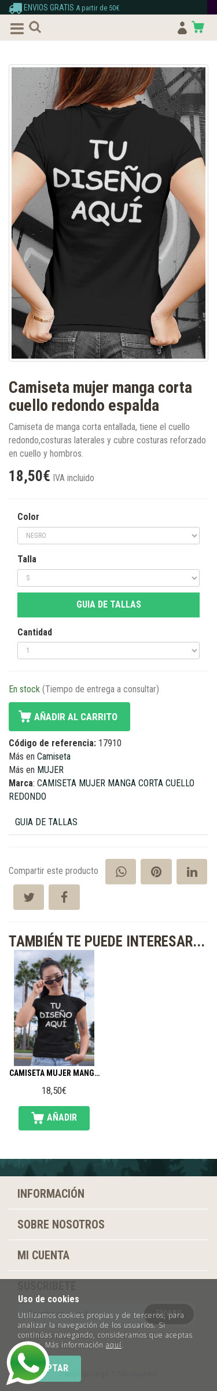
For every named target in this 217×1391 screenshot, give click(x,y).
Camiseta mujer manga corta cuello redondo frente (54, 1073)
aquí (114, 1345)
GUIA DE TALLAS (108, 604)
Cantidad (34, 632)
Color (28, 516)
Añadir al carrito (75, 716)
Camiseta (54, 756)
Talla (26, 559)
